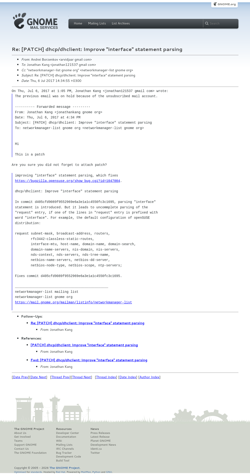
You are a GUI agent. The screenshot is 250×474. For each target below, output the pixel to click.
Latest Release (100, 437)
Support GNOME (25, 445)
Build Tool (62, 460)
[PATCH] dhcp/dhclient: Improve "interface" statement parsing (84, 345)
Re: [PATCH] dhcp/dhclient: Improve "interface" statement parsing (87, 323)
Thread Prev (60, 377)
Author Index (149, 377)
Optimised (20, 472)
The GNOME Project (29, 429)
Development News (103, 445)
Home (78, 23)
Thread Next (81, 377)
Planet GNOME (100, 441)
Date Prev (20, 377)
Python (96, 472)
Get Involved (22, 437)
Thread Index (106, 377)
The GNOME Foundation (30, 453)
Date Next (38, 377)
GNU (109, 472)
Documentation (66, 437)
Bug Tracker (64, 453)
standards (36, 472)
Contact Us (21, 449)
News (94, 429)
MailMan (86, 472)
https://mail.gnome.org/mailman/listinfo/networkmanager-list (73, 302)
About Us (20, 433)
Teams (18, 441)
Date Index (127, 377)
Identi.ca (96, 449)
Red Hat (60, 472)
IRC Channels (65, 449)
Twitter (95, 453)
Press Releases (100, 433)
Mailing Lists (97, 23)
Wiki (59, 441)
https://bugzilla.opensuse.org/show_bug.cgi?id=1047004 (67, 181)
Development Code (68, 456)
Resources (64, 429)
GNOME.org (226, 4)
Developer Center (67, 433)
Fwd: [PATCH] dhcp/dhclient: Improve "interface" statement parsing (89, 360)
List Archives (121, 23)
